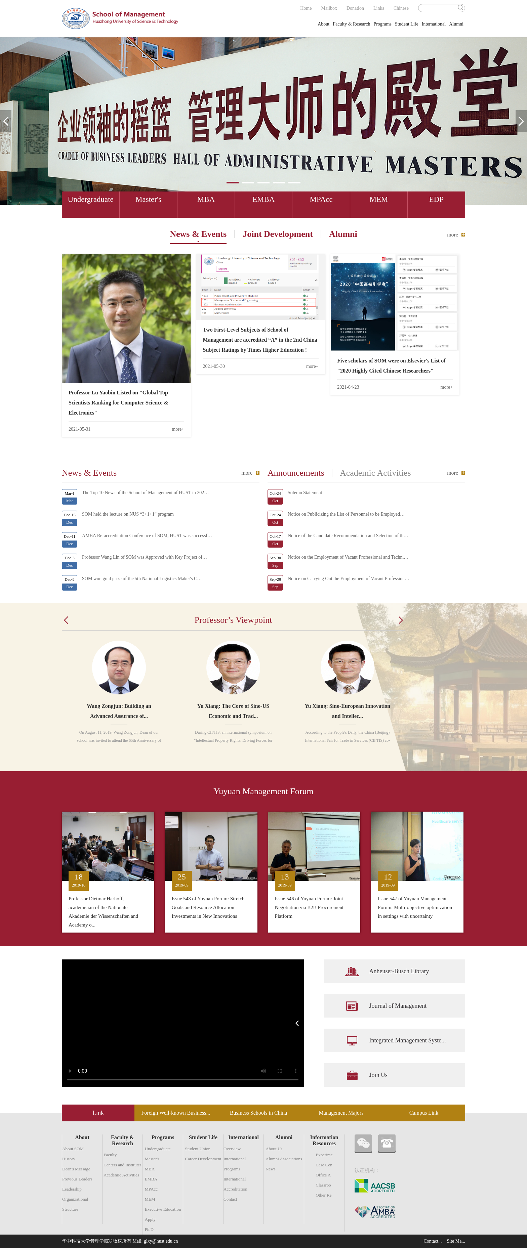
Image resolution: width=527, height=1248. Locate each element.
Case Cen (324, 1164)
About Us (274, 1148)
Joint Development (278, 234)
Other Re (323, 1195)
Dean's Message (76, 1168)
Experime (324, 1154)
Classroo (323, 1185)
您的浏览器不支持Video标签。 (183, 1023)
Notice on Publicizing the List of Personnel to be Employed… (346, 514)
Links (378, 8)
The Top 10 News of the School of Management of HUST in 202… (145, 492)
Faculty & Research (351, 24)
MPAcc (151, 1189)
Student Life (406, 24)
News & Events (198, 234)
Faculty (110, 1154)
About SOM (73, 1148)
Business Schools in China (258, 1113)
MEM (150, 1199)
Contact (230, 1199)
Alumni (456, 24)
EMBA (151, 1178)
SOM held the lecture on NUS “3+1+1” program (128, 514)
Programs (382, 24)
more (452, 235)
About (323, 24)
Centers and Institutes (122, 1164)
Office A (323, 1174)
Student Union (197, 1148)
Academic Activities (121, 1174)
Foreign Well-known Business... (175, 1113)
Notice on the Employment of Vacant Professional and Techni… (348, 557)
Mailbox (329, 8)
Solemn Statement (305, 492)
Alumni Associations (284, 1158)
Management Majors (341, 1113)
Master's (152, 1158)
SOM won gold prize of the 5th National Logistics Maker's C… (142, 578)
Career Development (203, 1158)
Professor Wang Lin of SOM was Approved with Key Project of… (144, 557)
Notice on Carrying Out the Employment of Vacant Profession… (348, 578)
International (434, 24)
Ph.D (149, 1229)
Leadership (72, 1189)
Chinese (401, 8)
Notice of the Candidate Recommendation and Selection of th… (348, 535)
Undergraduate (158, 1148)
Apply (150, 1219)
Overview (232, 1148)
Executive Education (163, 1209)
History (68, 1158)
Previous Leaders (77, 1178)
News (271, 1168)
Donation (355, 8)
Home (306, 8)
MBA (150, 1168)
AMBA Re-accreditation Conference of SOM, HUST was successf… (147, 535)
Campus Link (424, 1113)
